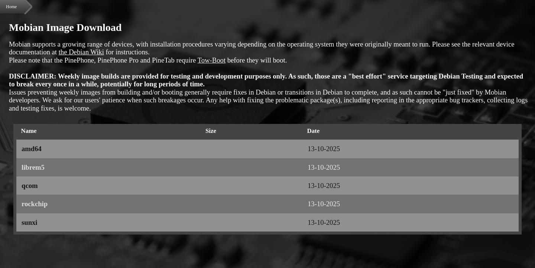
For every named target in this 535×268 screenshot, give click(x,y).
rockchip (35, 204)
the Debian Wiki (81, 52)
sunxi (30, 222)
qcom (30, 185)
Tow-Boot (212, 60)
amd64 (32, 149)
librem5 (33, 167)
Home (11, 6)
